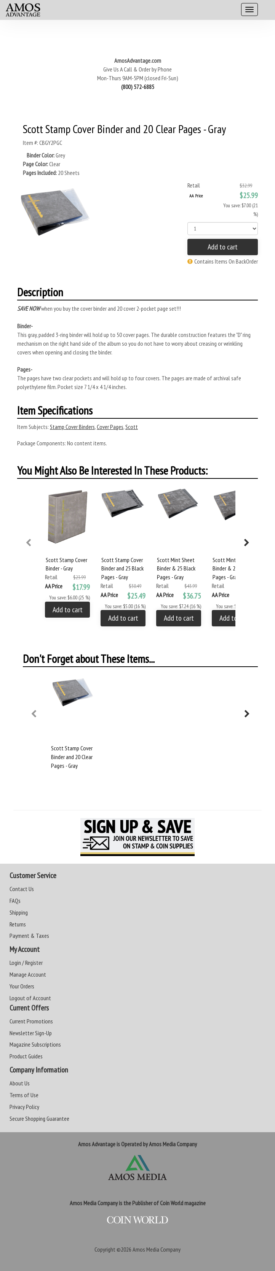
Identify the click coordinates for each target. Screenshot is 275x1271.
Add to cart (223, 247)
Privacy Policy (24, 1107)
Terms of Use (24, 1095)
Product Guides (26, 1056)
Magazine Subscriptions (35, 1044)
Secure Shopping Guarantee (39, 1118)
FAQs (15, 900)
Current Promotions (31, 1021)
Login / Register (26, 962)
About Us (20, 1083)
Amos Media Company (157, 1249)
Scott (131, 427)
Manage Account (28, 974)
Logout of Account (30, 998)
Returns (18, 924)
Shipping (19, 912)
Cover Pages (110, 427)
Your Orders (22, 986)
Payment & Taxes (29, 935)
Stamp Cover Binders (72, 427)
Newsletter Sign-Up (31, 1033)
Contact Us (22, 889)
